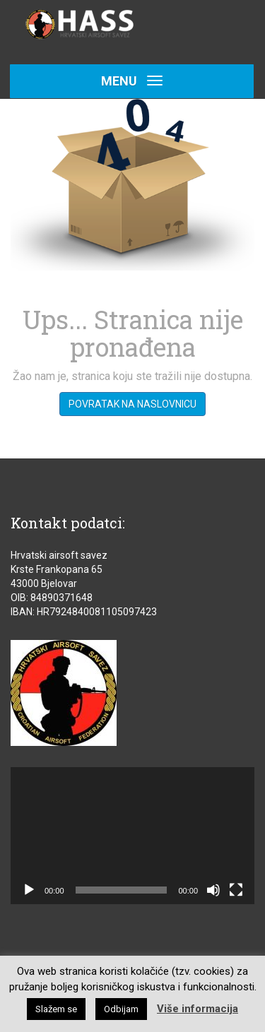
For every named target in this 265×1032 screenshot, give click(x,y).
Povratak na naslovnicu (132, 404)
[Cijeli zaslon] (236, 890)
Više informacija (197, 1008)
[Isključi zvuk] (213, 890)
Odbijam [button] (121, 1009)
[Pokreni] (29, 890)
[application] (132, 835)
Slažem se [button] (56, 1009)
